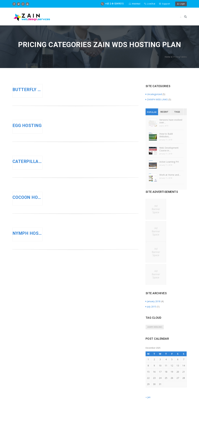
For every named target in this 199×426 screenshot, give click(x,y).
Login (181, 4)
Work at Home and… (170, 174)
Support (164, 4)
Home (167, 56)
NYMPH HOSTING (27, 233)
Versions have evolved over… (170, 121)
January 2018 (153, 301)
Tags (177, 112)
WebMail (134, 4)
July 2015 (151, 306)
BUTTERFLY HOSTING (27, 89)
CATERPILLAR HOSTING (27, 161)
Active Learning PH (169, 161)
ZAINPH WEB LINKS (157, 99)
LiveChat (149, 4)
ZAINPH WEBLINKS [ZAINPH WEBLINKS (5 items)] (154, 327)
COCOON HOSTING (27, 197)
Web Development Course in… (169, 149)
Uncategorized (154, 94)
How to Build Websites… (166, 135)
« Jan (148, 397)
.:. (180, 16)
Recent (164, 112)
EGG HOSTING (27, 125)
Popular (152, 112)
